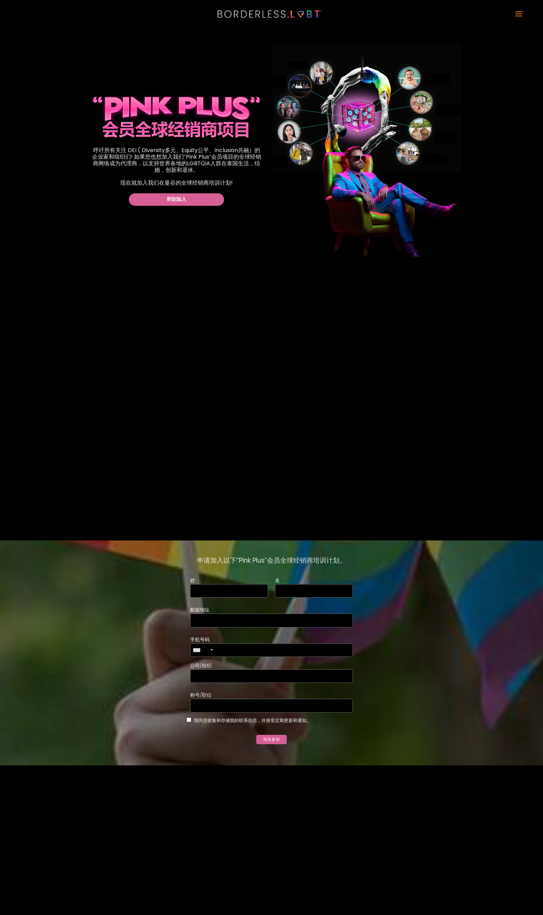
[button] (427, 14)
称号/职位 (201, 696)
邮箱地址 (200, 610)
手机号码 (200, 639)
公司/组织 (201, 666)
